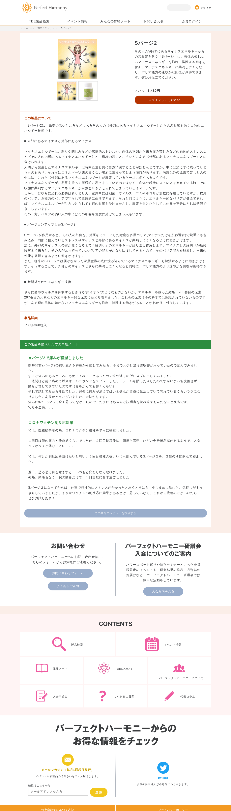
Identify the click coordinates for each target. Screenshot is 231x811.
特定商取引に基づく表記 (57, 791)
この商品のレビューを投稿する (115, 513)
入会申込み (51, 696)
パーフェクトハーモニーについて (179, 670)
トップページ (27, 28)
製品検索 (67, 644)
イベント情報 (163, 644)
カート (202, 7)
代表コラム (179, 696)
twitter (163, 757)
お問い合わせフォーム (68, 573)
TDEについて (115, 670)
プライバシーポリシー (173, 791)
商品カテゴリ (45, 28)
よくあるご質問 (68, 586)
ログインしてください (164, 100)
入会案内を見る (163, 591)
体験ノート (51, 670)
